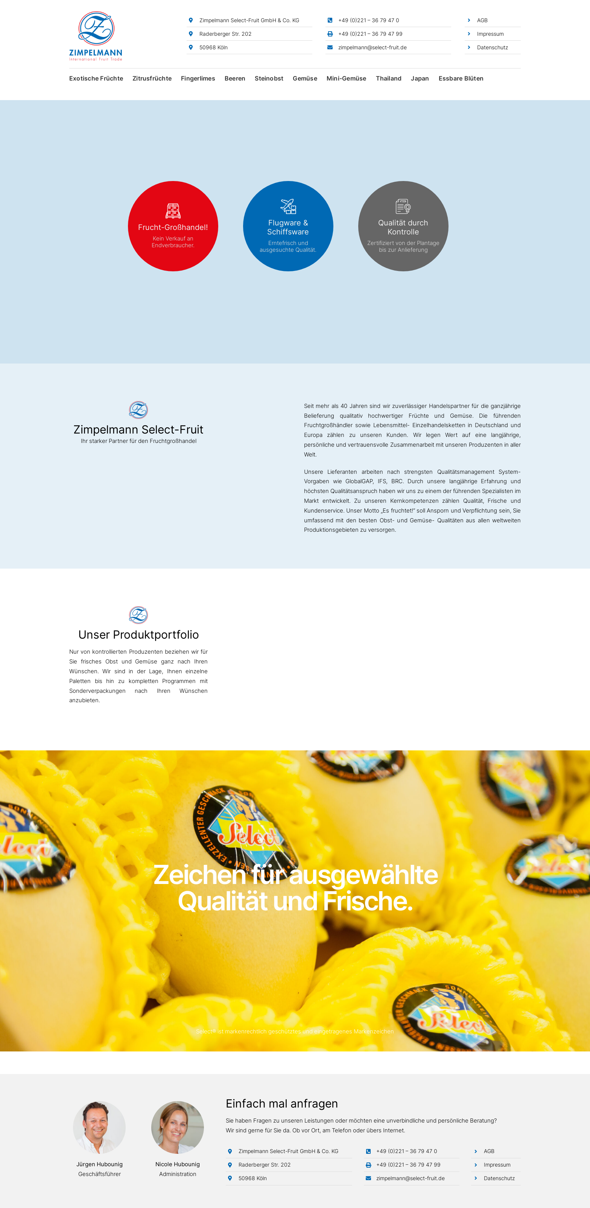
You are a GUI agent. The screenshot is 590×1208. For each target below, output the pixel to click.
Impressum (490, 33)
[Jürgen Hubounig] (99, 1104)
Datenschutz (492, 47)
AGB (482, 20)
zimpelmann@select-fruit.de (372, 47)
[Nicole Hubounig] (177, 1104)
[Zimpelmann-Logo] (95, 14)
